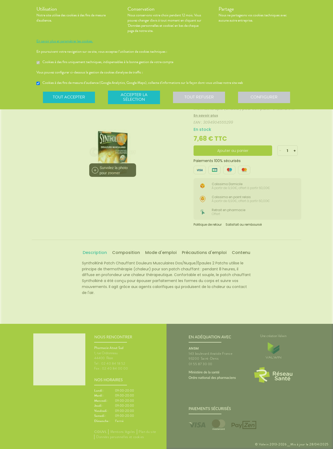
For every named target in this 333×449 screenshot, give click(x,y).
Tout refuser (199, 97)
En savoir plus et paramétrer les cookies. (64, 41)
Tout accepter (69, 97)
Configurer (264, 97)
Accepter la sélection (134, 97)
